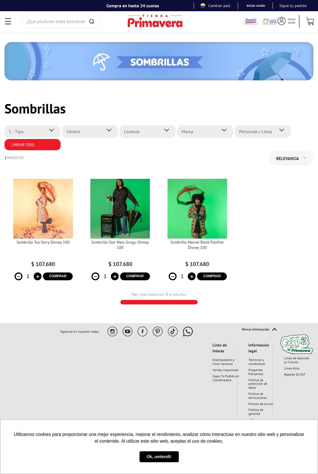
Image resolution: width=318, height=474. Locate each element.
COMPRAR (58, 276)
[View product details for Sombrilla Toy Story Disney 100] (43, 233)
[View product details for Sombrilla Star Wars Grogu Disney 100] (120, 233)
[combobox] (61, 21)
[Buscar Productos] (92, 21)
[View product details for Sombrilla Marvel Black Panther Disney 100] (197, 233)
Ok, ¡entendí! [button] (159, 456)
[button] (34, 131)
